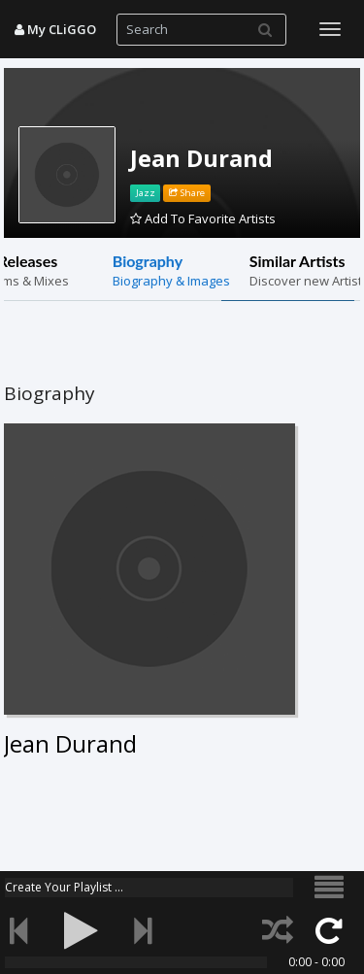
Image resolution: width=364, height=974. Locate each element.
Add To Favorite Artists (203, 218)
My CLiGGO (55, 29)
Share (187, 192)
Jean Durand (201, 158)
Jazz (145, 192)
